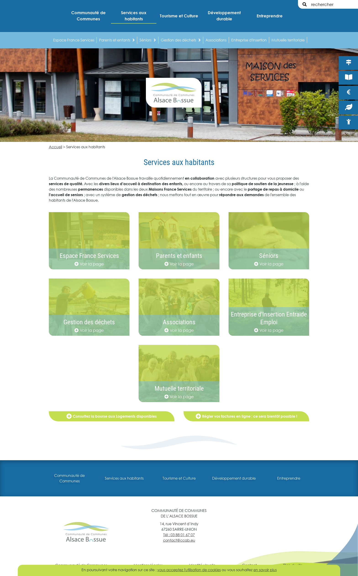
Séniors (148, 40)
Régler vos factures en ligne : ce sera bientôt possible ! (246, 416)
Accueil (55, 146)
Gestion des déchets (181, 40)
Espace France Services (73, 40)
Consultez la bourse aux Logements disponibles (111, 416)
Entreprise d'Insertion (249, 40)
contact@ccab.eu (179, 540)
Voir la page (89, 263)
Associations (215, 40)
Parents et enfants (117, 40)
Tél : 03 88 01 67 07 (179, 534)
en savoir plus (265, 569)
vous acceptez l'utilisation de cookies (189, 569)
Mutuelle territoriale (288, 40)
